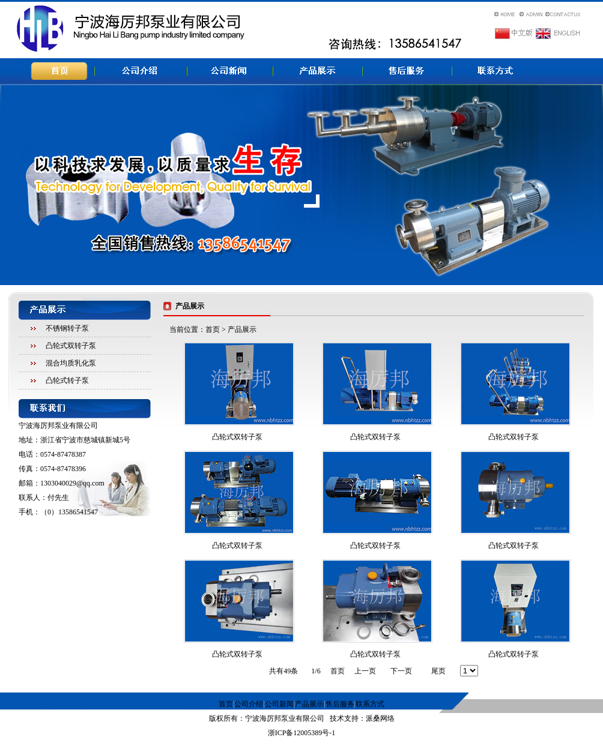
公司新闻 (279, 704)
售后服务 (340, 704)
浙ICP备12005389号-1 (302, 733)
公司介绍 (248, 704)
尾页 (438, 671)
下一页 (401, 671)
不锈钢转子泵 (67, 328)
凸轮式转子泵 (67, 380)
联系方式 (370, 704)
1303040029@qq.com (72, 483)
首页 (212, 329)
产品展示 (309, 704)
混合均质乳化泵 (71, 363)
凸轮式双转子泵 (71, 345)
